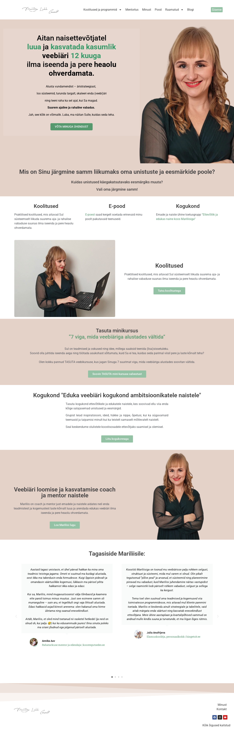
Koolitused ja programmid (102, 9)
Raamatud (174, 9)
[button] (16, 616)
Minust (146, 9)
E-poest (90, 214)
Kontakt (222, 709)
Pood (158, 9)
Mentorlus (131, 9)
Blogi (190, 9)
